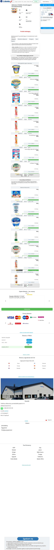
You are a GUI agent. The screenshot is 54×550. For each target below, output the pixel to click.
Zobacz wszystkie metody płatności (26, 416)
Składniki (13, 39)
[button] (5, 388)
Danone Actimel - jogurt (25, 102)
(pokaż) (6, 495)
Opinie (13, 41)
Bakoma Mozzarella (25, 232)
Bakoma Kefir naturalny (25, 291)
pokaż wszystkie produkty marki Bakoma (25, 369)
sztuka (16, 348)
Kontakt (26, 504)
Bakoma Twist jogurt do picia (25, 122)
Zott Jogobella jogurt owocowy (25, 63)
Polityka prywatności (6, 514)
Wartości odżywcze (22, 39)
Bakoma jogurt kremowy (25, 83)
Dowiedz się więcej (47, 28)
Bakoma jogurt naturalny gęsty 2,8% (25, 252)
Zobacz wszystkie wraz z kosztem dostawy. (26, 460)
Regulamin (4, 512)
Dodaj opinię (27, 393)
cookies (18, 541)
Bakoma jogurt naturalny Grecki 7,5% (25, 271)
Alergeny (31, 39)
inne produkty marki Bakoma (25, 224)
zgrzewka (22, 348)
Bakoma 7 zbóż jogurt (25, 200)
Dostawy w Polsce (26, 438)
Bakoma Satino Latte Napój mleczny (25, 350)
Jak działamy (4, 509)
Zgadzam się (28, 539)
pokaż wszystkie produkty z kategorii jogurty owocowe (25, 220)
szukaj (35, 1)
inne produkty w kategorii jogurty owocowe (25, 55)
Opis (37, 39)
